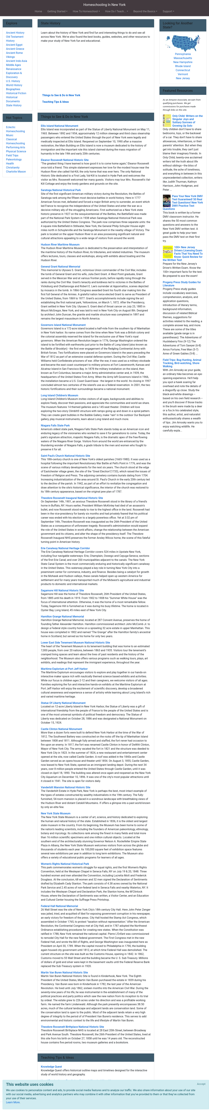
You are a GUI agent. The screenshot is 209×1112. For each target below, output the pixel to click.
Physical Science (16, 151)
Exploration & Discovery (14, 75)
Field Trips (12, 155)
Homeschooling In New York (104, 5)
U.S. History (13, 81)
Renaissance (13, 69)
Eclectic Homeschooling (15, 129)
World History (14, 85)
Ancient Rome (14, 52)
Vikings (10, 57)
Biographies (13, 89)
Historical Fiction (16, 93)
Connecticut (183, 70)
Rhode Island (183, 66)
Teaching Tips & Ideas (55, 101)
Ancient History (15, 32)
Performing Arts (15, 147)
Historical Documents (13, 99)
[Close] (201, 1084)
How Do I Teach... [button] (115, 11)
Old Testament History (15, 38)
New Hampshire (183, 62)
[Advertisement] (96, 67)
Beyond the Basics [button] (144, 11)
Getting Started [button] (56, 11)
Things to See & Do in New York (61, 95)
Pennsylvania (183, 54)
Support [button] (167, 11)
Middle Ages (13, 65)
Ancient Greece (15, 48)
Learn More (13, 1102)
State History (13, 105)
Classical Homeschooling (15, 141)
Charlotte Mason (16, 171)
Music (9, 135)
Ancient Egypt (14, 44)
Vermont (183, 74)
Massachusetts (183, 58)
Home (38, 11)
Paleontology (14, 159)
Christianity (12, 167)
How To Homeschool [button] (85, 11)
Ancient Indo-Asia (16, 61)
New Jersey (183, 78)
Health (10, 163)
